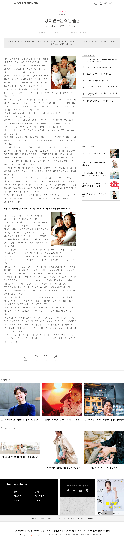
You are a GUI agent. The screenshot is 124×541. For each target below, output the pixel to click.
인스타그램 (74, 490)
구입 (119, 513)
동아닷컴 (56, 531)
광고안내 (23, 531)
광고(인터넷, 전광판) (71, 531)
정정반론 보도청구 (46, 531)
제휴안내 (80, 531)
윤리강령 (29, 531)
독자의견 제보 (36, 531)
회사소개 (62, 531)
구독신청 (17, 531)
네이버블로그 (87, 490)
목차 (106, 513)
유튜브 (80, 490)
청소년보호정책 (105, 531)
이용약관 (86, 531)
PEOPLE (62, 11)
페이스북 (68, 490)
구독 (113, 513)
